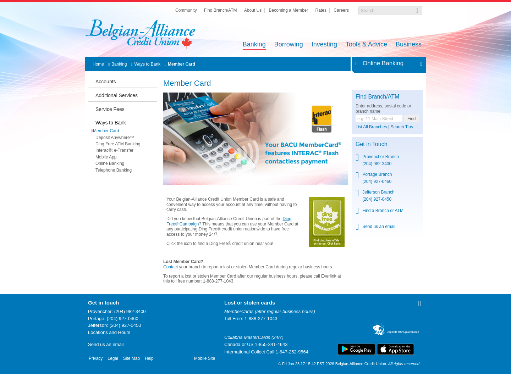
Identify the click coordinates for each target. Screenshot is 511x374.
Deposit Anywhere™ (114, 137)
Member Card (181, 64)
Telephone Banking (113, 170)
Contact (170, 266)
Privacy (96, 358)
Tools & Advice (366, 45)
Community (186, 10)
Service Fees (110, 109)
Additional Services (116, 95)
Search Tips (402, 126)
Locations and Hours (109, 332)
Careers (341, 10)
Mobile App (105, 157)
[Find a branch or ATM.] (379, 118)
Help (149, 358)
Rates (320, 10)
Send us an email (378, 226)
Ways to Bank (147, 64)
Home (98, 64)
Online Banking (109, 163)
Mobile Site (204, 358)
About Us (253, 10)
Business (409, 45)
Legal (113, 358)
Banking (254, 45)
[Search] (386, 10)
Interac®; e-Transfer (114, 150)
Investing (324, 45)
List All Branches (371, 126)
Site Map (131, 358)
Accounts (105, 81)
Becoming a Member (288, 10)
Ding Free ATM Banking (118, 143)
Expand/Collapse (419, 63)
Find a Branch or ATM (382, 210)
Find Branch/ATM (220, 10)
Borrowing (288, 45)
